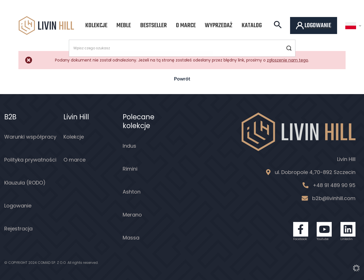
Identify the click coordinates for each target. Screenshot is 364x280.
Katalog (252, 25)
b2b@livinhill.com (334, 198)
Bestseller (153, 25)
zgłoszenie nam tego (287, 60)
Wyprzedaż (218, 25)
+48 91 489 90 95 (334, 185)
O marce (186, 25)
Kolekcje (96, 25)
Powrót (182, 79)
